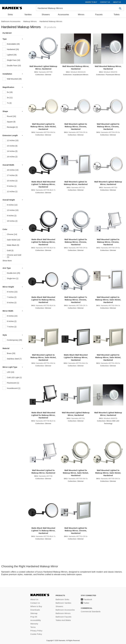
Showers (46, 14)
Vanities (28, 14)
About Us (34, 599)
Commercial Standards (91, 611)
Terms (33, 627)
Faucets (99, 14)
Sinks (10, 14)
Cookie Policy (36, 634)
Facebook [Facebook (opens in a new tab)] (88, 599)
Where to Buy (36, 606)
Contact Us (35, 603)
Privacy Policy (36, 631)
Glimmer (48, 75)
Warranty (34, 624)
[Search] (80, 8)
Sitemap (33, 613)
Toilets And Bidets (63, 620)
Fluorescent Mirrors (113, 75)
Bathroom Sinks (62, 599)
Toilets (116, 14)
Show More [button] (7, 261)
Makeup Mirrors (30, 21)
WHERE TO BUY (91, 2)
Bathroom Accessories (10, 21)
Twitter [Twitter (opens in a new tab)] (86, 603)
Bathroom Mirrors (63, 613)
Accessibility (35, 620)
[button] (120, 8)
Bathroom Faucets (63, 617)
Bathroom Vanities (63, 603)
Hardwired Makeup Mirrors (50, 21)
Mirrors (81, 14)
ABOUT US (117, 2)
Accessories (63, 14)
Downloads (35, 610)
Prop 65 (33, 617)
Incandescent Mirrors (80, 75)
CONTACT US (105, 2)
